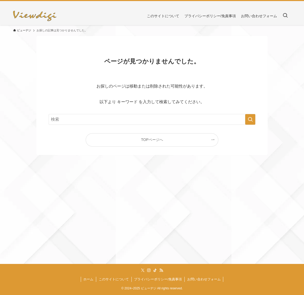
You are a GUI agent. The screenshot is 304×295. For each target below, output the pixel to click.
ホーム (88, 279)
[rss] (287, 4)
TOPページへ (152, 140)
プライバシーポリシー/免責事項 (158, 279)
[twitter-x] (267, 4)
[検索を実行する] (250, 119)
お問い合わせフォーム (204, 279)
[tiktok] (281, 4)
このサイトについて (114, 279)
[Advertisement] (152, 216)
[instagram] (274, 4)
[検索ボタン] (285, 16)
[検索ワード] (152, 119)
